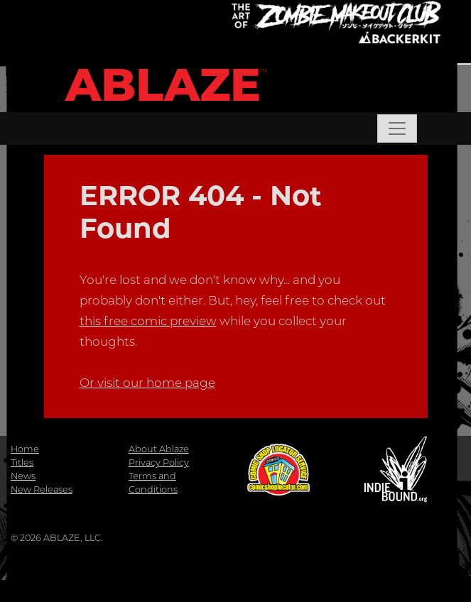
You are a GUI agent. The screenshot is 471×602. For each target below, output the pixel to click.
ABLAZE (163, 85)
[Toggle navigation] (397, 128)
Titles (22, 462)
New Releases (41, 489)
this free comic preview (148, 321)
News (23, 476)
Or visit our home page (147, 383)
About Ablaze (159, 449)
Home (25, 449)
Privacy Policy (159, 462)
